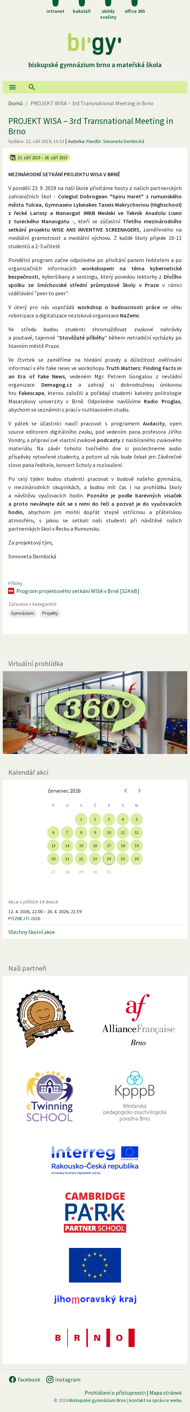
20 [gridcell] (53, 858)
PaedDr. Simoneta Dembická (115, 141)
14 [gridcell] (67, 845)
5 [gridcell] (137, 819)
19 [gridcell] (137, 845)
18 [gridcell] (123, 845)
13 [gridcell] (53, 845)
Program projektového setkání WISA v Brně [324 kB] (73, 591)
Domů (15, 103)
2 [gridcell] (95, 819)
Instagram (63, 1379)
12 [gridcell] (137, 832)
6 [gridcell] (53, 832)
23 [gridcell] (95, 858)
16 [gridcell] (95, 845)
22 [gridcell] (81, 858)
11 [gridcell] (123, 832)
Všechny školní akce (31, 931)
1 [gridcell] (81, 819)
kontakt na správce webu (155, 1400)
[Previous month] (125, 791)
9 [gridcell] (95, 832)
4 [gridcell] (123, 819)
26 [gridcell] (137, 858)
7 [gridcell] (67, 832)
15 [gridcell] (81, 845)
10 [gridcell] (109, 832)
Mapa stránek (165, 1392)
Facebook (24, 1379)
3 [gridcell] (109, 819)
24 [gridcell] (109, 858)
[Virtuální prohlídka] (95, 712)
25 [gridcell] (123, 858)
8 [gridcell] (81, 832)
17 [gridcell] (109, 845)
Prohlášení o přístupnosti (115, 1392)
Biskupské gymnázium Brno (97, 1400)
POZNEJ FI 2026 (24, 918)
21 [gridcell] (67, 858)
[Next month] (139, 791)
